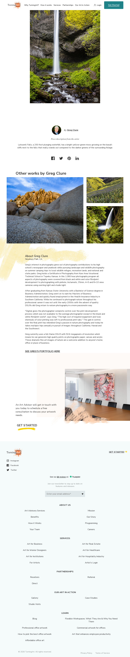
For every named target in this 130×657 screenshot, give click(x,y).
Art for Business (34, 543)
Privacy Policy (86, 653)
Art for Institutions (34, 556)
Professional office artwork (34, 627)
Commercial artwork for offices (91, 627)
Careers (91, 529)
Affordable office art (34, 640)
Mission (91, 510)
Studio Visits (35, 604)
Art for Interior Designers (34, 550)
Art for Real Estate (91, 543)
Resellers (34, 577)
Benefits (35, 516)
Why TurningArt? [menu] (31, 5)
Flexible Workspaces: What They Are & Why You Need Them (91, 620)
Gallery (34, 597)
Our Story (91, 516)
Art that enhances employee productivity (91, 634)
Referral (91, 577)
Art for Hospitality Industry (91, 556)
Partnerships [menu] (68, 5)
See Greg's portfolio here (42, 351)
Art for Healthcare (91, 550)
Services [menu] (57, 5)
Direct (35, 583)
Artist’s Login (91, 562)
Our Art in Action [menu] (82, 5)
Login (99, 5)
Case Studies (91, 597)
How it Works (34, 523)
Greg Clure (72, 130)
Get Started (113, 5)
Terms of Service (102, 653)
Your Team (35, 529)
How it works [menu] (46, 5)
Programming (91, 523)
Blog (34, 618)
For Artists (35, 562)
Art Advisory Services (35, 510)
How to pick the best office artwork (34, 634)
